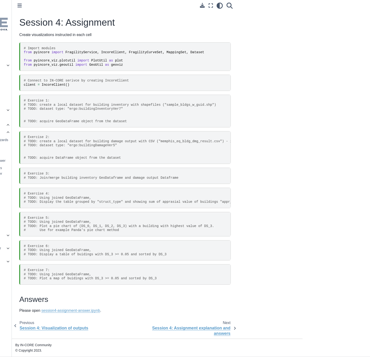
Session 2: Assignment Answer (56, 160)
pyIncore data (35, 80)
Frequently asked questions (46, 117)
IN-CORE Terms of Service (45, 299)
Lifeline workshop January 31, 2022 (51, 238)
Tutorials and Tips (38, 110)
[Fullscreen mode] (259, 6)
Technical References (41, 269)
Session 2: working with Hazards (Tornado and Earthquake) (57, 142)
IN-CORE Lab (35, 95)
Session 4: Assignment (51, 215)
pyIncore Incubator (39, 87)
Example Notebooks (40, 261)
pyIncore (31, 65)
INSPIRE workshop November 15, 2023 (52, 251)
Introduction (34, 43)
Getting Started (36, 58)
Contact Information (40, 284)
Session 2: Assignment (50, 153)
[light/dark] (268, 6)
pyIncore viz (34, 72)
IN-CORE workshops (41, 125)
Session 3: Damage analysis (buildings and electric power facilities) (54, 173)
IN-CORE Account (38, 50)
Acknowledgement (39, 291)
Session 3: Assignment (50, 187)
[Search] (278, 6)
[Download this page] (251, 5)
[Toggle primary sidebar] (93, 5)
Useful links (33, 276)
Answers (297, 14)
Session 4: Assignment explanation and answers (51, 225)
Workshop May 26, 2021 (48, 132)
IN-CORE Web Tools (40, 102)
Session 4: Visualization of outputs (52, 204)
